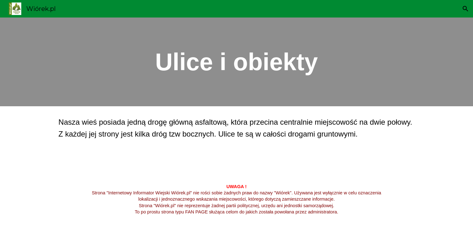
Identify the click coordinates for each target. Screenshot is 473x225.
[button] (465, 8)
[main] (236, 62)
